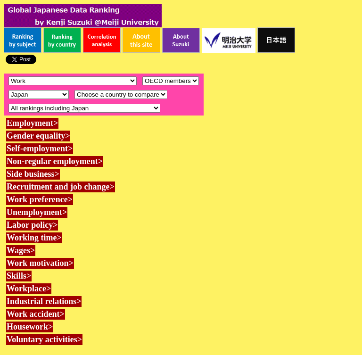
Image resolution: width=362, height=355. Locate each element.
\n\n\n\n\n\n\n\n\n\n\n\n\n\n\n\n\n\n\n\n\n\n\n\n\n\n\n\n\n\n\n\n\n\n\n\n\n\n (38, 94)
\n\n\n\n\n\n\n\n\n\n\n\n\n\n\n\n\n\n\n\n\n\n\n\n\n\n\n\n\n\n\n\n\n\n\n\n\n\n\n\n (120, 94)
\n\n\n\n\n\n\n (170, 80)
